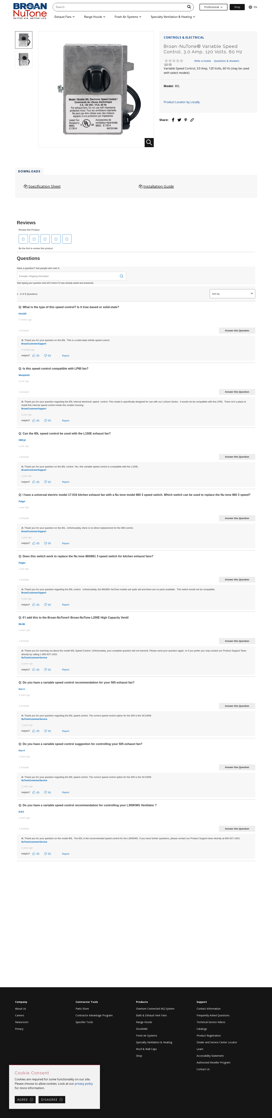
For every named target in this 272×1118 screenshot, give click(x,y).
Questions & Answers (226, 61)
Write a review (202, 61)
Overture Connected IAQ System (155, 1008)
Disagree (49, 1100)
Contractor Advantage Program (94, 1015)
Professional (213, 7)
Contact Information (209, 1008)
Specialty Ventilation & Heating (154, 1042)
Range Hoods (144, 1022)
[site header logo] (30, 11)
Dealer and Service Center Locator (217, 1042)
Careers (19, 1015)
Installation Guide (158, 186)
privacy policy (84, 1084)
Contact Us (203, 1069)
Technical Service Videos (211, 1022)
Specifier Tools (84, 1022)
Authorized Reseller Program (213, 1062)
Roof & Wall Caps (146, 1049)
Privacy (19, 1029)
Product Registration (209, 1035)
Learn (200, 1049)
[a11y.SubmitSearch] (189, 7)
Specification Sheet (44, 186)
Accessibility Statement (210, 1055)
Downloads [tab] (29, 171)
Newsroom (21, 1022)
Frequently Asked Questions (213, 1015)
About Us (20, 1008)
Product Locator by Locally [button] (182, 102)
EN (253, 7)
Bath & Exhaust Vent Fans (151, 1015)
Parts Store (82, 1008)
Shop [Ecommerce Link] (237, 7)
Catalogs (202, 1029)
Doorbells (142, 1029)
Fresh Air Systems (146, 1035)
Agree (22, 1100)
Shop (139, 1055)
